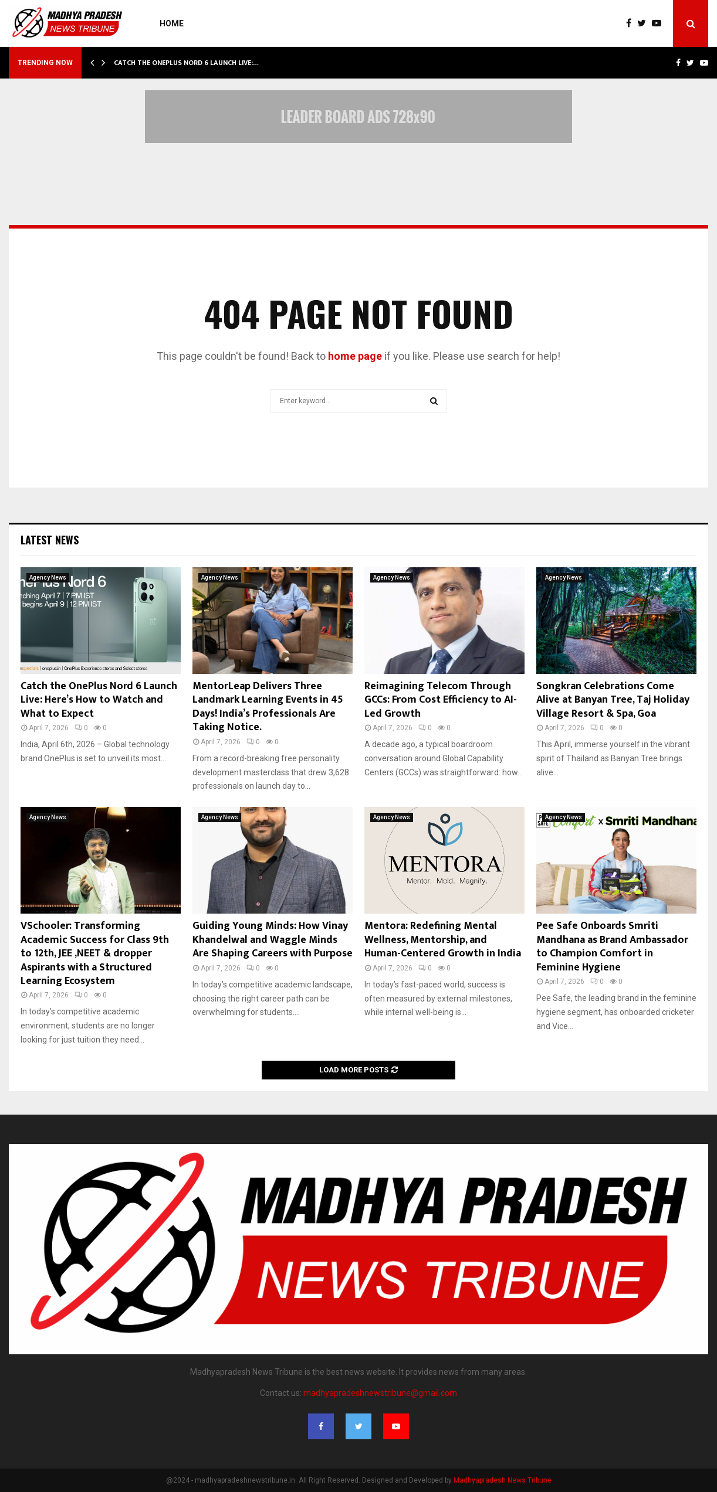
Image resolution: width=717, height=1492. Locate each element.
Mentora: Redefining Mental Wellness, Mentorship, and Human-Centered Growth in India (442, 939)
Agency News (47, 577)
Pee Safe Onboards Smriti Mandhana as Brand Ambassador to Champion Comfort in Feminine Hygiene (612, 946)
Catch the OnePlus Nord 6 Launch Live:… (186, 63)
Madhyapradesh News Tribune (503, 1480)
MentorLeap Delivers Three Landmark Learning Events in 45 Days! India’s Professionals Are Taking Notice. (267, 706)
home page (355, 356)
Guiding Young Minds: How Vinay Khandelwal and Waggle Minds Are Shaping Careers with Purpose (272, 939)
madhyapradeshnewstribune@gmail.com (380, 1393)
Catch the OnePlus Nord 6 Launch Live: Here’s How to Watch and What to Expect (99, 700)
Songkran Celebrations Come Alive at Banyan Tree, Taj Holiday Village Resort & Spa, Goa (612, 700)
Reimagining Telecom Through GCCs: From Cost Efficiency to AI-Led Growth (440, 700)
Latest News (50, 539)
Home (172, 23)
